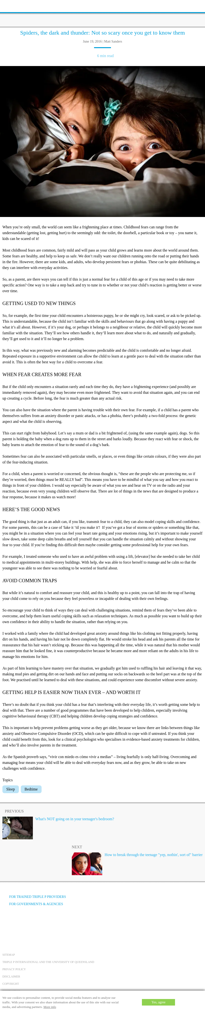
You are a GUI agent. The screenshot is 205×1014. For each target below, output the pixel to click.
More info (50, 1007)
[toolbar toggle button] (12, 5)
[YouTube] (20, 922)
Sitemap (8, 954)
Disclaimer (11, 976)
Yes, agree (159, 1002)
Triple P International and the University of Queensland (48, 962)
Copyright (10, 983)
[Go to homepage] (102, 13)
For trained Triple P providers (34, 897)
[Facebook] (7, 922)
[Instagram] (34, 922)
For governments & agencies (32, 904)
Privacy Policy (14, 969)
